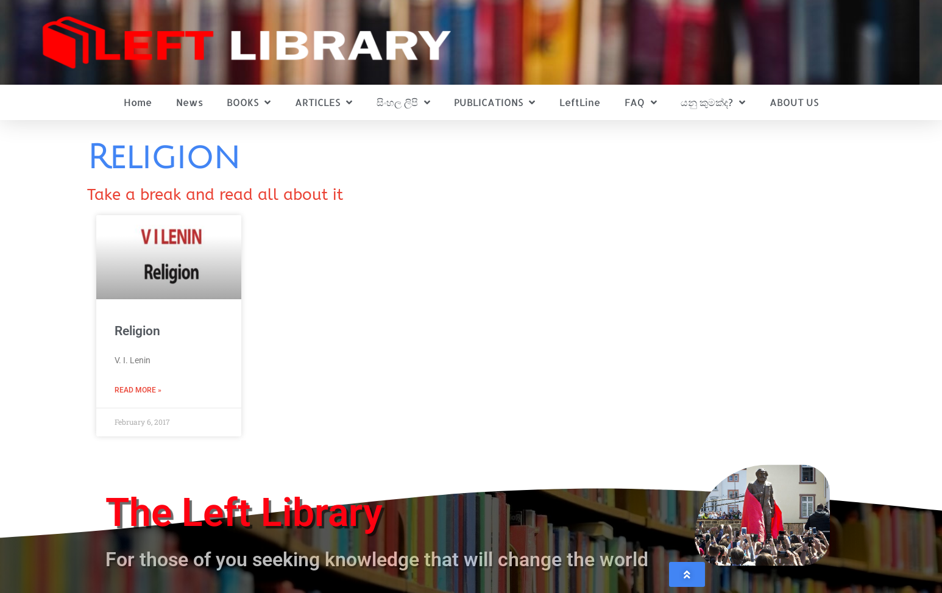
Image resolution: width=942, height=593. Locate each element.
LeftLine (579, 102)
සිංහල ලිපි (403, 102)
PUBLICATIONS (494, 102)
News (189, 102)
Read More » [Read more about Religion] (138, 390)
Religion (137, 331)
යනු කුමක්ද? (713, 102)
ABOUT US (794, 102)
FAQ (641, 102)
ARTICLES (323, 102)
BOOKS (249, 102)
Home (138, 102)
